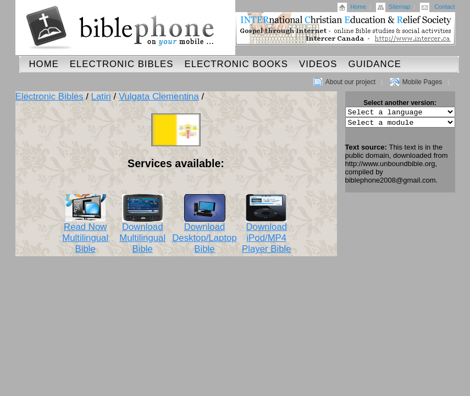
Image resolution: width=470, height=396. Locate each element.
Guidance (374, 64)
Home (358, 6)
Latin (101, 96)
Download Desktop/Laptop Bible (204, 233)
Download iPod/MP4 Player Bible (266, 233)
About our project (350, 82)
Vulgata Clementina (159, 96)
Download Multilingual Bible (142, 233)
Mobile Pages (422, 82)
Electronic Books (236, 64)
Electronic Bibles (122, 64)
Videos (318, 64)
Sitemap (400, 6)
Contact (444, 6)
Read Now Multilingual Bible (85, 233)
